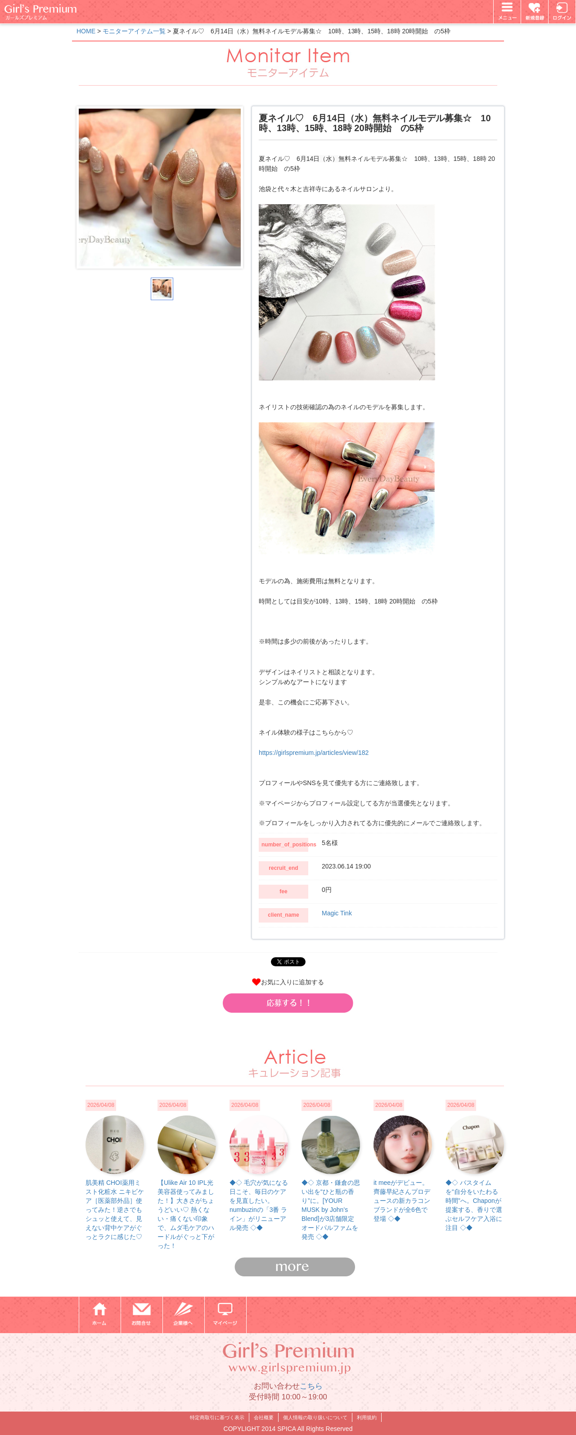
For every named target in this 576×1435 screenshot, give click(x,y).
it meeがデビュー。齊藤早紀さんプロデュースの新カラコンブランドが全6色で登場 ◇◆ (402, 1200)
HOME (85, 31)
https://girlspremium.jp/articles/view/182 (314, 752)
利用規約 (367, 1417)
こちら (311, 1386)
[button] (288, 1002)
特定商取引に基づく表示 (217, 1417)
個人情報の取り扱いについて (315, 1417)
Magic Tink (337, 913)
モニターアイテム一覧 (134, 31)
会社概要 (264, 1417)
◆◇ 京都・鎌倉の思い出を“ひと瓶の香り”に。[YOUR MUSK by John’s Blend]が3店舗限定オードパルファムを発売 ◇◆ (331, 1209)
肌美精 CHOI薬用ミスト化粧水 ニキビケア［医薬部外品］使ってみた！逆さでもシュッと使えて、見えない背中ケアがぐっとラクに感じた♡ (115, 1209)
